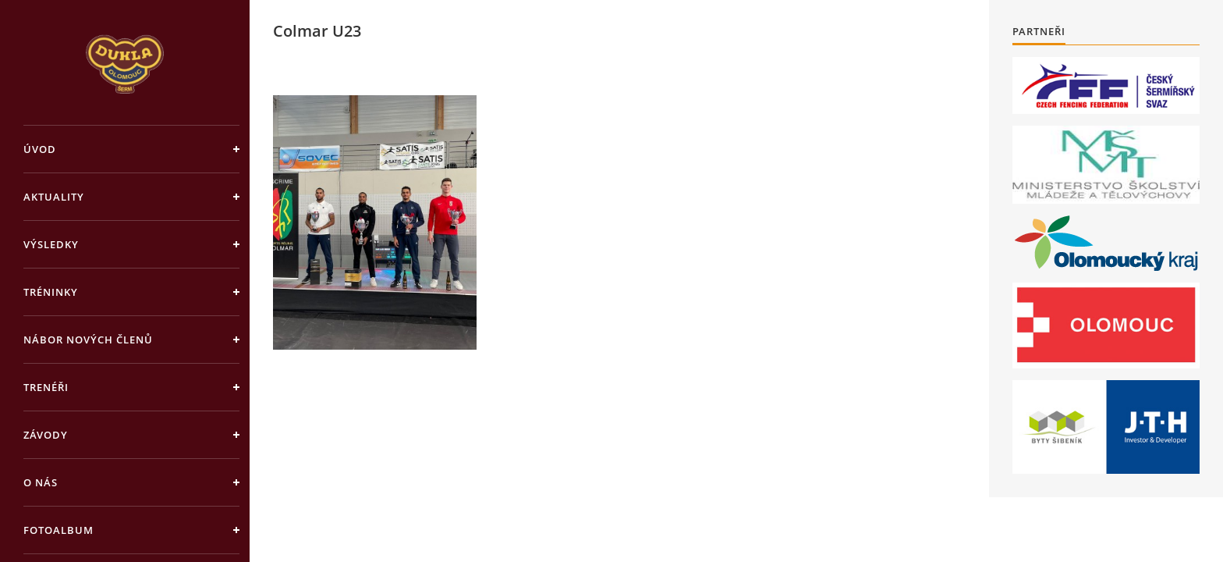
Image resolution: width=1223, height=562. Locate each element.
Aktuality (53, 197)
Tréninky (50, 292)
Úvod (39, 149)
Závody (45, 435)
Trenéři (46, 387)
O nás (40, 482)
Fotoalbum (58, 530)
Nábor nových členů (88, 340)
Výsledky (51, 244)
